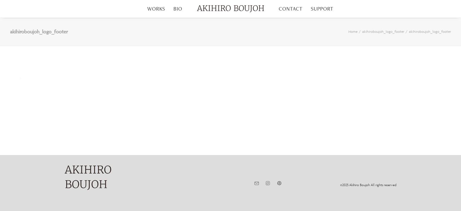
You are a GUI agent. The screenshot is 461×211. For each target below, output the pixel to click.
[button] (256, 183)
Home (353, 31)
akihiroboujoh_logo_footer (383, 31)
